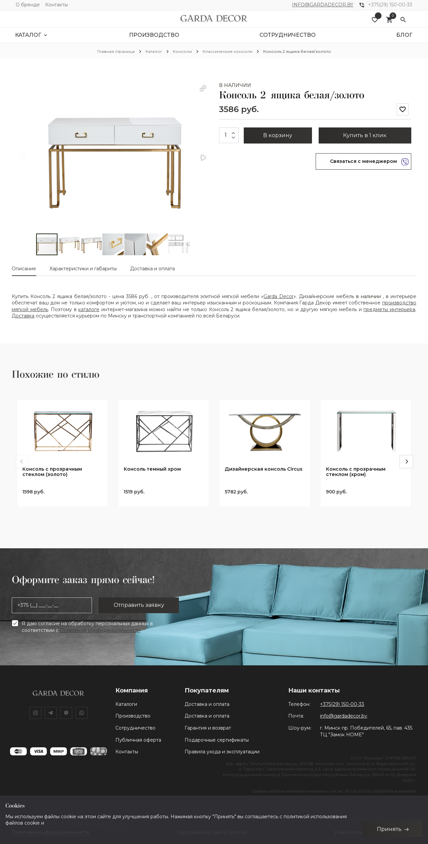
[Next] (406, 461)
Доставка (23, 316)
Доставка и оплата (207, 704)
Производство (132, 716)
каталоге (88, 309)
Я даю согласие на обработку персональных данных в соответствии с (87, 627)
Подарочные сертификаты (217, 740)
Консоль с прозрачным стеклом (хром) (356, 472)
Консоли (182, 51)
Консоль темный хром (152, 469)
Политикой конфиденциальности (100, 630)
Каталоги (126, 704)
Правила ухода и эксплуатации (222, 752)
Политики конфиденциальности (84, 823)
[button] (203, 88)
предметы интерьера (389, 309)
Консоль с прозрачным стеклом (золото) (52, 472)
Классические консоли (227, 51)
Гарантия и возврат (208, 728)
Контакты (56, 5)
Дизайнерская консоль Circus (263, 469)
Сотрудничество (135, 728)
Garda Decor (278, 296)
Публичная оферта (138, 740)
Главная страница (116, 51)
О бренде (28, 5)
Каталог (153, 51)
